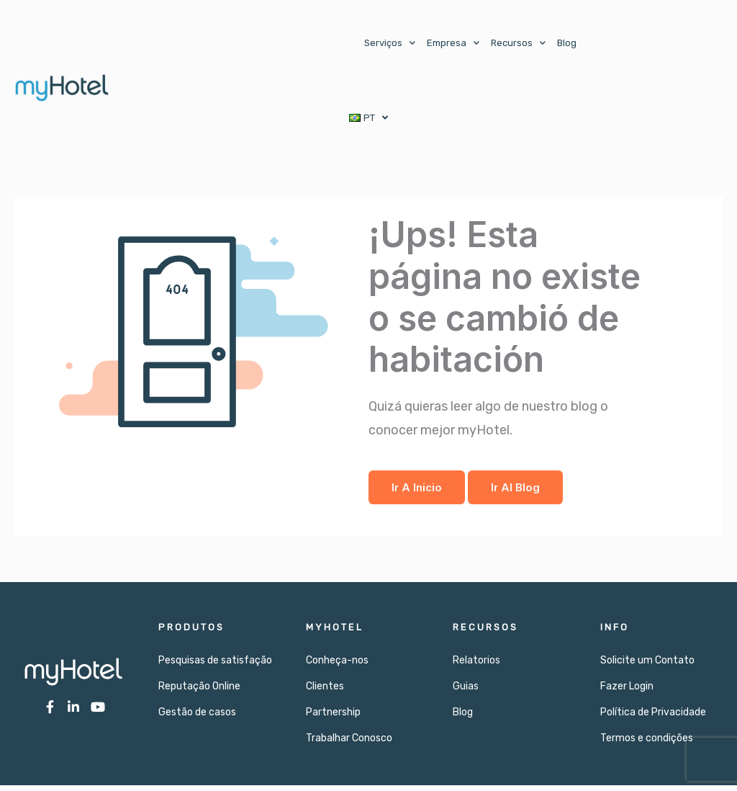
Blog (567, 42)
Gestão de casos (197, 718)
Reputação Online (199, 692)
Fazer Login (627, 692)
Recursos (518, 42)
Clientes (325, 692)
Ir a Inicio (417, 493)
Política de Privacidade (653, 718)
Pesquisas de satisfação (215, 666)
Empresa (453, 42)
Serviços (389, 42)
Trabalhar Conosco (349, 744)
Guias (466, 692)
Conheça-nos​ (337, 666)
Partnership (333, 718)
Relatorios (476, 666)
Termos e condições (646, 744)
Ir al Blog (515, 493)
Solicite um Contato (647, 666)
